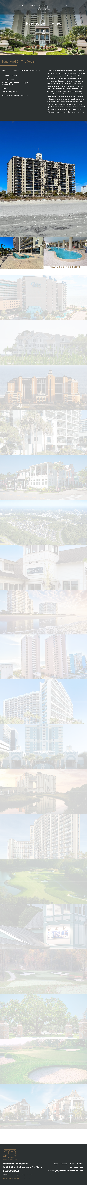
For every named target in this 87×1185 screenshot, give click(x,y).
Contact (46, 9)
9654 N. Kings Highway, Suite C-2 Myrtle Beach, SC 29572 (22, 1169)
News (66, 5)
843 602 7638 (76, 1167)
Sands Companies (25, 1179)
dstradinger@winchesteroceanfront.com (65, 1170)
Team (21, 5)
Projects (33, 5)
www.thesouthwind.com (19, 95)
